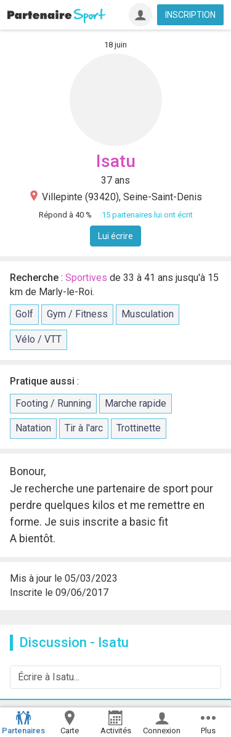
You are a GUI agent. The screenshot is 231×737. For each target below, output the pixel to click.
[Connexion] (140, 14)
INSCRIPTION (190, 15)
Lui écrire (115, 236)
